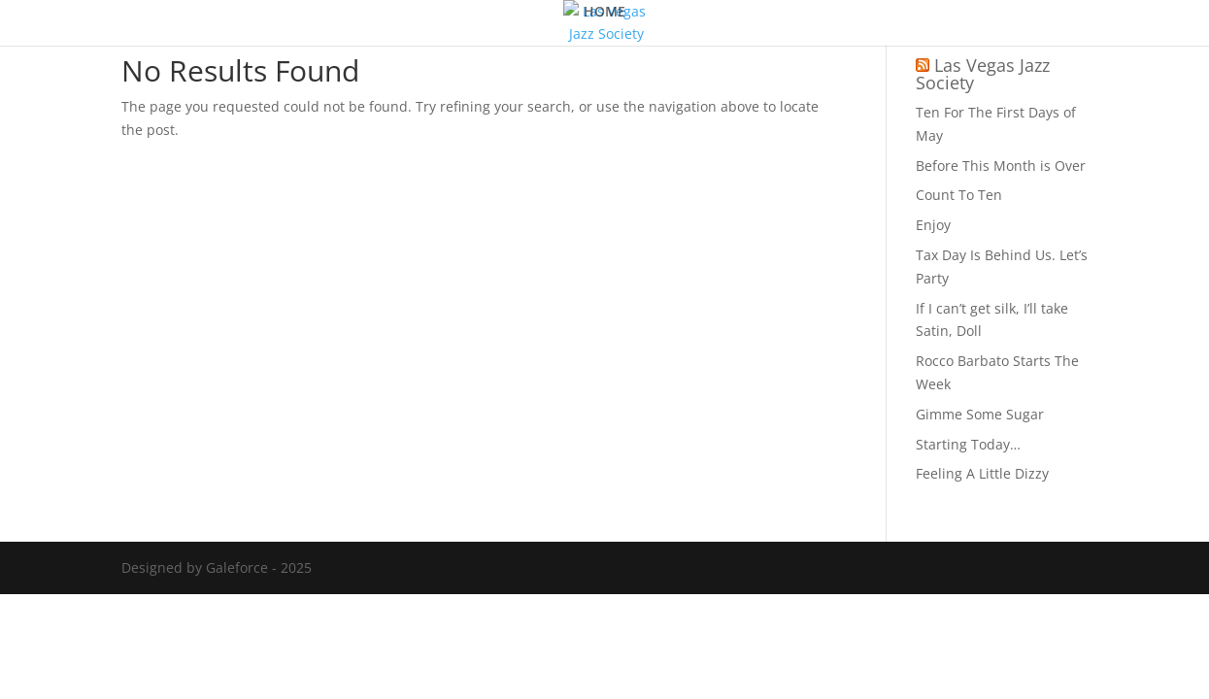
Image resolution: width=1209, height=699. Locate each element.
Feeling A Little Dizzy (982, 473)
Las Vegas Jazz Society (983, 73)
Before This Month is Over (1001, 165)
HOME (604, 12)
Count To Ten (959, 194)
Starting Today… (968, 444)
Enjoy (933, 225)
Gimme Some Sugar (980, 414)
